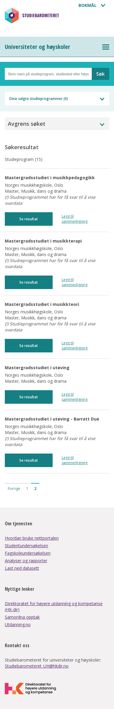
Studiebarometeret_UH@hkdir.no (37, 666)
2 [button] (35, 488)
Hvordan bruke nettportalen (32, 538)
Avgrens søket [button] (26, 123)
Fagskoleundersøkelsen (28, 553)
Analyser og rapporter (26, 560)
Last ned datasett (22, 568)
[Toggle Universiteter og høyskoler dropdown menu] (105, 47)
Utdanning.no (18, 624)
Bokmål (88, 5)
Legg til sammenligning (75, 219)
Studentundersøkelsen (26, 545)
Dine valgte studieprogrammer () (38, 98)
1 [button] (27, 488)
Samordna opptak (22, 617)
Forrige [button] (14, 488)
